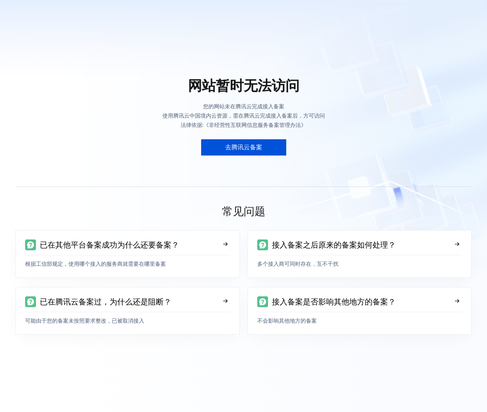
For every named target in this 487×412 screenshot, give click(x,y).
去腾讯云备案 (243, 147)
